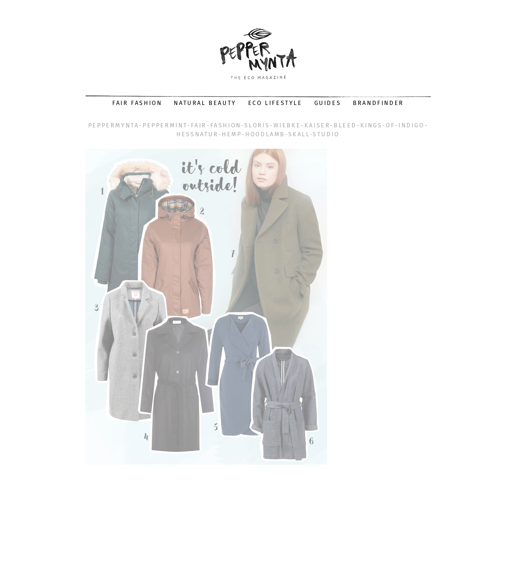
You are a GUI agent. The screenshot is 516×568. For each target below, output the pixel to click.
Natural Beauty (205, 103)
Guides (327, 103)
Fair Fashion (137, 103)
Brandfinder (378, 103)
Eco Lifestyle (275, 103)
